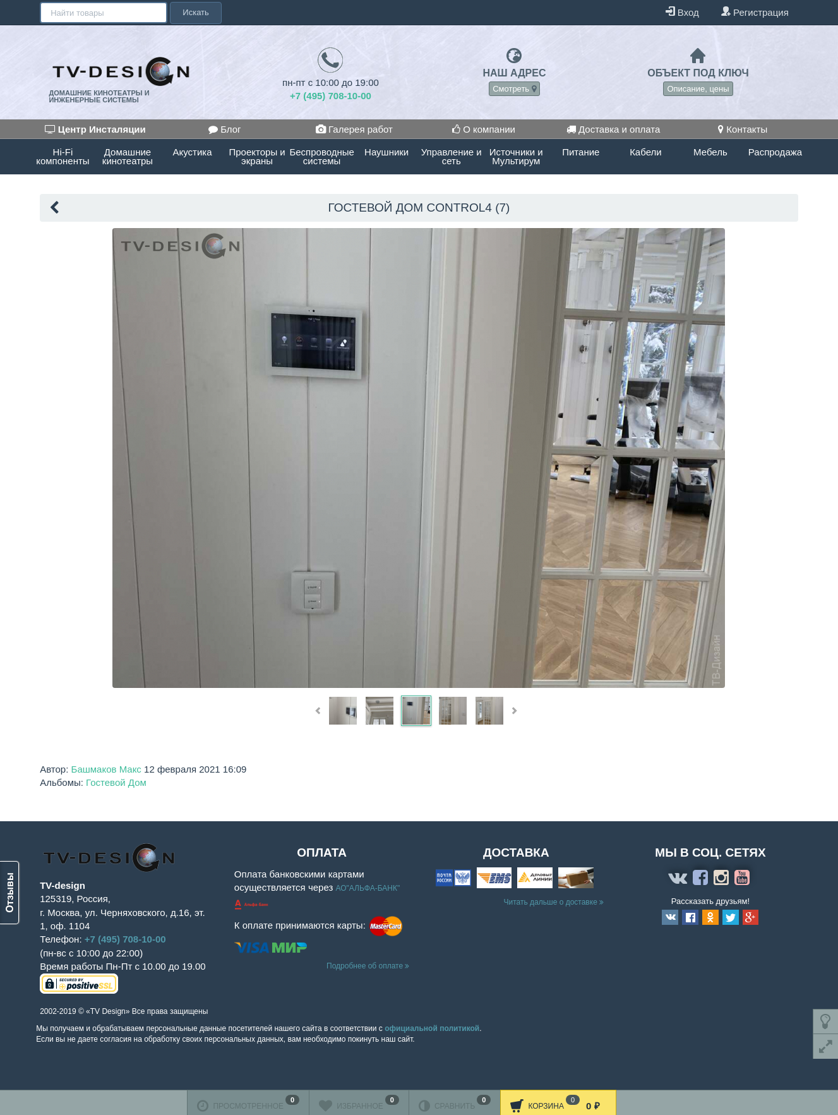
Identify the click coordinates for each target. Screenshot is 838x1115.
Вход (682, 12)
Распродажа (775, 152)
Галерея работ (354, 129)
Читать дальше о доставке (554, 902)
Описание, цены (698, 88)
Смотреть (514, 88)
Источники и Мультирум (516, 156)
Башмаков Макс (106, 769)
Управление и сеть (451, 156)
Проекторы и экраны (257, 156)
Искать (194, 12)
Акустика (192, 152)
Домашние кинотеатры (127, 156)
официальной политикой (432, 1028)
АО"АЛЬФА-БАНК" (367, 888)
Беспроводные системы (321, 156)
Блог (224, 129)
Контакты (742, 129)
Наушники (386, 152)
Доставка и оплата (613, 129)
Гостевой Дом (116, 782)
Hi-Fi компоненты (62, 156)
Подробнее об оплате (367, 965)
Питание (580, 152)
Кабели (645, 152)
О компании (483, 129)
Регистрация (755, 12)
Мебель (710, 152)
